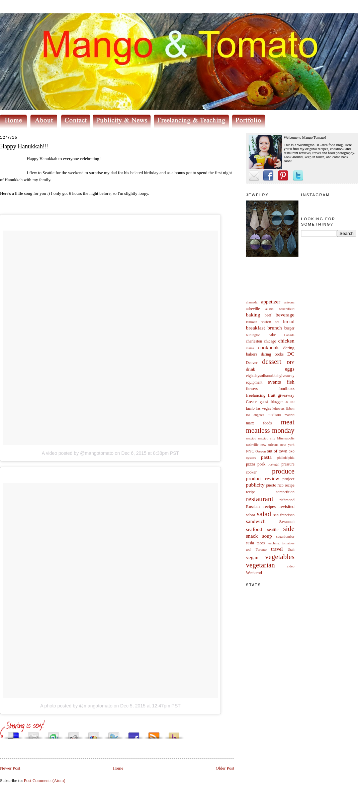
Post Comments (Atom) (45, 780)
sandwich (256, 521)
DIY (290, 362)
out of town (277, 450)
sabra (250, 514)
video (290, 566)
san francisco (283, 515)
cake (272, 335)
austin (269, 309)
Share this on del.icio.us (13, 734)
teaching (273, 543)
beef (268, 315)
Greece (251, 402)
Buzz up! (174, 734)
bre (277, 322)
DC (290, 354)
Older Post (225, 768)
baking (253, 314)
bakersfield (286, 309)
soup (267, 536)
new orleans (269, 444)
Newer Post (10, 768)
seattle (272, 529)
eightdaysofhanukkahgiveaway (270, 376)
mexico (251, 438)
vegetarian (260, 565)
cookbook (268, 347)
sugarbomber (285, 536)
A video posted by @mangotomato (77, 453)
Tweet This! (114, 734)
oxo (291, 451)
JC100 (289, 402)
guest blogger (271, 402)
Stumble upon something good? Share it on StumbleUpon (53, 734)
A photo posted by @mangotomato (76, 705)
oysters (251, 457)
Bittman (251, 322)
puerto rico (274, 485)
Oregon (260, 451)
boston (266, 322)
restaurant (259, 499)
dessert (271, 361)
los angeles (255, 415)
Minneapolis (285, 438)
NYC (250, 451)
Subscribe (154, 734)
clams (250, 348)
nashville (252, 444)
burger (289, 328)
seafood (254, 529)
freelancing (255, 395)
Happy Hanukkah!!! (24, 146)
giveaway (286, 395)
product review (262, 478)
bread (288, 321)
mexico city (266, 438)
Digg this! (33, 734)
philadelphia (285, 457)
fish (290, 382)
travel (277, 549)
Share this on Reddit (74, 734)
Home (118, 768)
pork (261, 463)
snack (252, 536)
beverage (285, 314)
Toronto (261, 549)
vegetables (279, 556)
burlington (253, 335)
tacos (261, 543)
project (288, 478)
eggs (289, 369)
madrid (289, 415)
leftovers (278, 408)
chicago (270, 341)
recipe (289, 485)
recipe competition (270, 492)
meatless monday (270, 430)
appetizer (270, 301)
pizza (250, 463)
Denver (251, 363)
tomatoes (288, 543)
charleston (254, 341)
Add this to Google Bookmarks (94, 734)
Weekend (254, 572)
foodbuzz (286, 388)
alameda (252, 302)
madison (274, 415)
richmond (286, 500)
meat (287, 422)
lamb (250, 408)
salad (264, 514)
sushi (250, 543)
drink (250, 369)
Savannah (286, 522)
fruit (271, 395)
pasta (266, 457)
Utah (291, 549)
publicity (255, 485)
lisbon (290, 408)
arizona (289, 302)
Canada (289, 335)
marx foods (259, 423)
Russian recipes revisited (270, 506)
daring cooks (272, 354)
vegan (252, 557)
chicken (286, 341)
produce (283, 471)
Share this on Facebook (134, 734)
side (288, 528)
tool (248, 549)
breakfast (255, 327)
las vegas (263, 408)
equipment (254, 382)
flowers (252, 389)
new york (287, 444)
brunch (274, 327)
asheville (253, 309)
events (274, 382)
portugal (273, 464)
